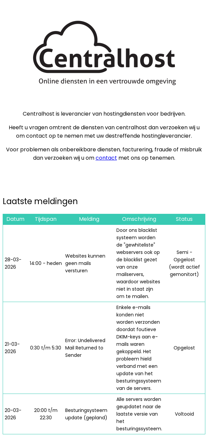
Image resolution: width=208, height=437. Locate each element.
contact (106, 158)
